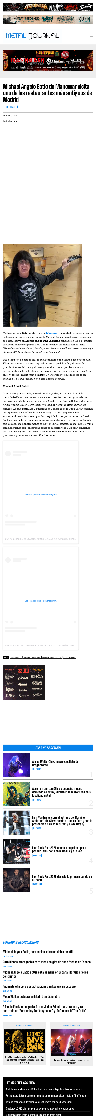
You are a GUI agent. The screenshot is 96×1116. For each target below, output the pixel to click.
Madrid (27, 657)
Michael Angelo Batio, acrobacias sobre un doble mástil (38, 952)
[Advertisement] (48, 720)
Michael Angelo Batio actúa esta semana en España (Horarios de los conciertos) (45, 974)
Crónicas (8, 956)
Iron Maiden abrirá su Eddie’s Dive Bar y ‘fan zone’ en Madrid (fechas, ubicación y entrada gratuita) (24, 1060)
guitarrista (16, 657)
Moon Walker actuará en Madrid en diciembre (31, 997)
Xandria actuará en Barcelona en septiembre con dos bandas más (39, 1102)
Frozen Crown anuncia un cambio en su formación (71, 1061)
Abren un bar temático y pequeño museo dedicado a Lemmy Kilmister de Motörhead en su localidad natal (62, 792)
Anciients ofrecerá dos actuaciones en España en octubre (39, 986)
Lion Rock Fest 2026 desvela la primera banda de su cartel (62, 878)
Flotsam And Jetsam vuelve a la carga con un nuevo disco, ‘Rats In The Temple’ (46, 1095)
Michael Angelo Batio (51, 657)
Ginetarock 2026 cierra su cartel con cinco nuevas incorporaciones (40, 1108)
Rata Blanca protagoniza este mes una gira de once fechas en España (47, 962)
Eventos (37, 855)
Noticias (37, 769)
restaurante (69, 657)
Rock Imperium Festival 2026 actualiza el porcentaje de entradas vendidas (44, 1089)
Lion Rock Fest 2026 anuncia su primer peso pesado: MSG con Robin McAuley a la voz (59, 849)
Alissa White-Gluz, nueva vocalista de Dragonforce (55, 763)
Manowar (36, 657)
